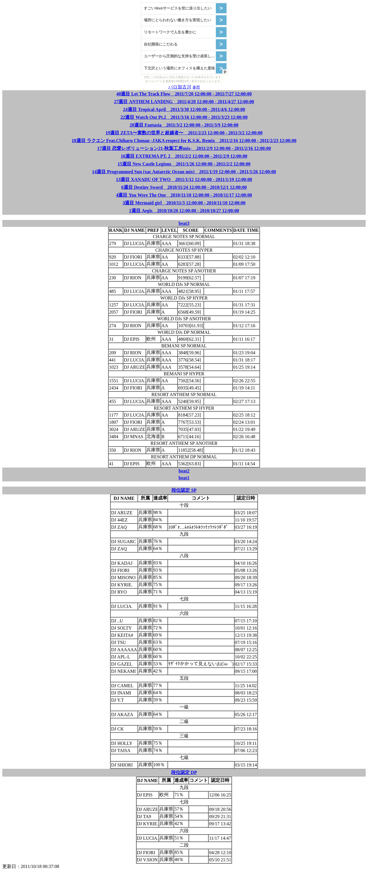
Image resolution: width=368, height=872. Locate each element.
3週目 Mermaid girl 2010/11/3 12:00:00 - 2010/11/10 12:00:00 (184, 202)
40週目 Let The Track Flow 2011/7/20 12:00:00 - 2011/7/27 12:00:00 (184, 93)
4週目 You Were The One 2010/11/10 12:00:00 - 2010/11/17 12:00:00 (184, 195)
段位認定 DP (184, 772)
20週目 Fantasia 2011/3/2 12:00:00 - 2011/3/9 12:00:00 (184, 125)
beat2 (184, 470)
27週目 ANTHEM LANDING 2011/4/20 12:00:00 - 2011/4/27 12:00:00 (184, 101)
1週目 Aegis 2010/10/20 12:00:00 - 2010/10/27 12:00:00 (184, 210)
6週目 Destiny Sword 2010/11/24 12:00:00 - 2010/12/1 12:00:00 (184, 187)
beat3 (184, 223)
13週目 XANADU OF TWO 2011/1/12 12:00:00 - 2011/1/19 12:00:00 (184, 179)
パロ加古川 (179, 86)
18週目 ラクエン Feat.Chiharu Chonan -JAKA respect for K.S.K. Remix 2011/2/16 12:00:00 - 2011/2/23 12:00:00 (184, 140)
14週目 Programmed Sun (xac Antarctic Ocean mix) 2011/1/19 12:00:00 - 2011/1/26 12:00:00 (184, 171)
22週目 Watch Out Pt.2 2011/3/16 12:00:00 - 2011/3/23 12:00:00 (184, 117)
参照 (196, 87)
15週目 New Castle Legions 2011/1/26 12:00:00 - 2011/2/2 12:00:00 (184, 163)
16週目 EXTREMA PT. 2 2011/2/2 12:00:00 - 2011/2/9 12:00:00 (184, 156)
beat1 (184, 477)
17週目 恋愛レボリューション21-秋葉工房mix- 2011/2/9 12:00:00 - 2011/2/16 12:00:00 (184, 148)
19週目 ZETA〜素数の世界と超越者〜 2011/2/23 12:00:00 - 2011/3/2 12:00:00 (184, 132)
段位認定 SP (184, 490)
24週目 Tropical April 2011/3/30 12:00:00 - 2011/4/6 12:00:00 (184, 109)
